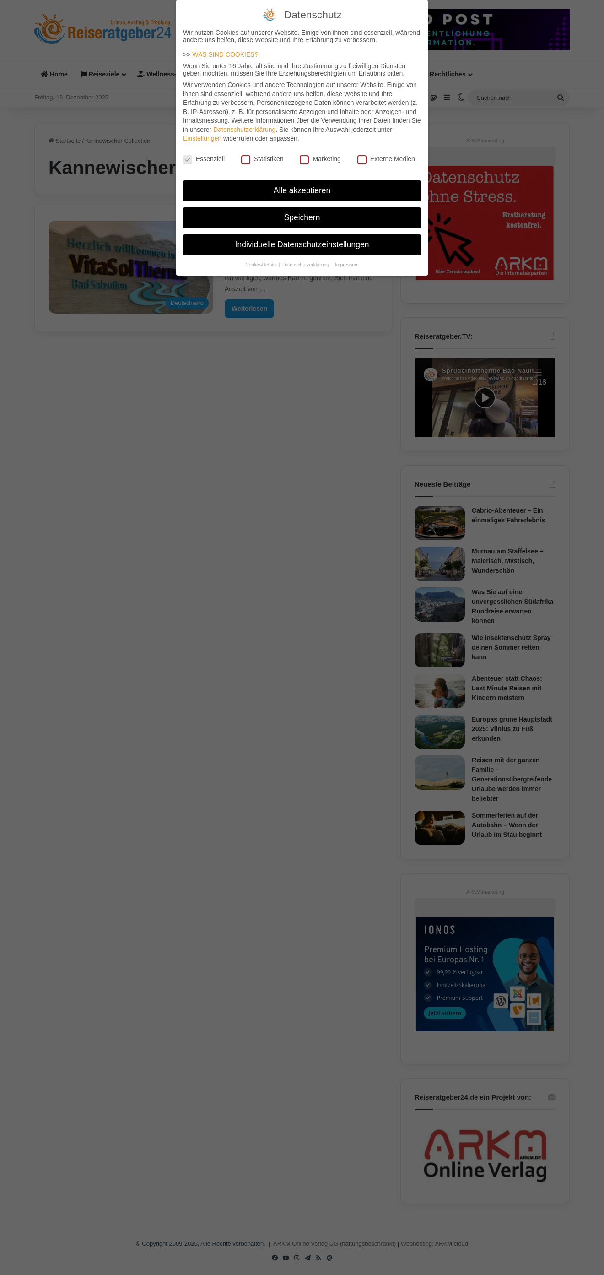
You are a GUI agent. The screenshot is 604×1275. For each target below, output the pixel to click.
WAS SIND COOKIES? (225, 50)
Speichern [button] (302, 212)
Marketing (320, 154)
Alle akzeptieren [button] (302, 185)
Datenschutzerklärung (244, 125)
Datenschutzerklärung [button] (306, 260)
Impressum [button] (347, 260)
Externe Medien (386, 154)
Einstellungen (202, 133)
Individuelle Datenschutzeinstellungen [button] (302, 239)
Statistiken (262, 154)
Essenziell (204, 154)
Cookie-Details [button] (261, 260)
